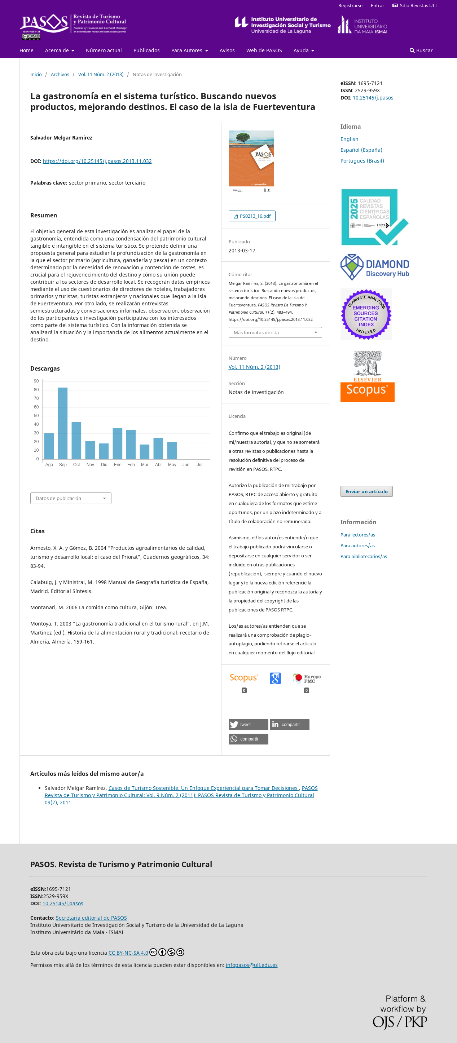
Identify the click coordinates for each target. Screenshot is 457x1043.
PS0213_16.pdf (255, 216)
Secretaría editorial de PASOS (91, 917)
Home (26, 50)
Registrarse (350, 5)
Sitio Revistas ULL (415, 5)
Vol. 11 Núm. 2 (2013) (101, 74)
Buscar (421, 50)
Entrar (377, 5)
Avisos (227, 50)
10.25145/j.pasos (373, 97)
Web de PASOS (264, 50)
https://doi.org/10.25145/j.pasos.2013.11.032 (97, 161)
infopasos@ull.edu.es (252, 965)
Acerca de (57, 50)
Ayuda (302, 50)
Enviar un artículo (367, 491)
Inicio (36, 74)
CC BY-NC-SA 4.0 (146, 952)
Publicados (146, 50)
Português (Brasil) (362, 160)
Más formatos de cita (256, 332)
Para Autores (187, 50)
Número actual (104, 50)
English (349, 139)
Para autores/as (357, 545)
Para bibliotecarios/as (363, 556)
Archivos (60, 74)
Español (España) (361, 149)
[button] (248, 724)
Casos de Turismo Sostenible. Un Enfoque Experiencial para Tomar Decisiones (204, 788)
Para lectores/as (357, 534)
